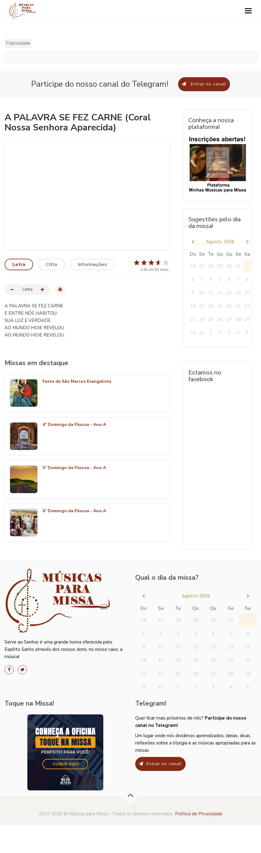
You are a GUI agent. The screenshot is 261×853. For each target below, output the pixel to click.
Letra (18, 264)
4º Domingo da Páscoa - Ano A (74, 424)
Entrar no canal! (204, 84)
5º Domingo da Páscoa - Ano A (74, 468)
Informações (92, 264)
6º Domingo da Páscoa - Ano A (74, 511)
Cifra (51, 264)
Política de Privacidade (198, 814)
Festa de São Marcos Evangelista (77, 381)
